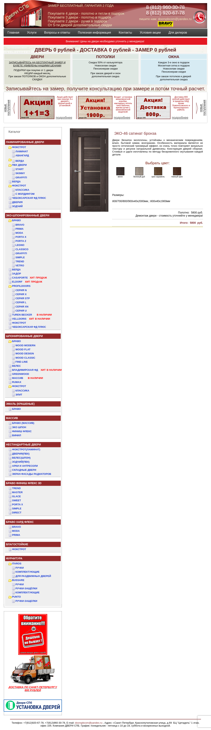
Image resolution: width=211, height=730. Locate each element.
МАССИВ (27, 378)
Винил (16, 435)
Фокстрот (19, 322)
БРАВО (16, 220)
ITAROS (16, 563)
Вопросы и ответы (57, 32)
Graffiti (21, 253)
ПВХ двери (19, 164)
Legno (19, 245)
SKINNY (20, 173)
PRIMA (16, 535)
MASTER (17, 492)
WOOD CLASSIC (25, 357)
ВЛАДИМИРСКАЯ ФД (37, 369)
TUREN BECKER (32, 314)
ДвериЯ (17, 202)
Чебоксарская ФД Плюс (29, 326)
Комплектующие (27, 571)
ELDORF (27, 281)
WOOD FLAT (22, 349)
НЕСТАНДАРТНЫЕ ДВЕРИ (23, 444)
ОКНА (173, 57)
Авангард (22, 155)
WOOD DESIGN (24, 353)
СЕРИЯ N (21, 290)
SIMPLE (16, 508)
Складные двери (24, 469)
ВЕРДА (19, 160)
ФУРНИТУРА (14, 558)
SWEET (16, 500)
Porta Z (20, 241)
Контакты (125, 32)
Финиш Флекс (22, 431)
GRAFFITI (21, 177)
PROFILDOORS (21, 286)
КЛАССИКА (22, 189)
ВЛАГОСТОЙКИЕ (17, 544)
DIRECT (16, 512)
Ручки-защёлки (26, 588)
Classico (21, 249)
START (19, 169)
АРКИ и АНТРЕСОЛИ (25, 465)
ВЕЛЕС (16, 365)
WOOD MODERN (25, 345)
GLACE (16, 496)
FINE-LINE (21, 361)
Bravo (19, 224)
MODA (16, 530)
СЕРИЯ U (21, 310)
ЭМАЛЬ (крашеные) (20, 403)
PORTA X (17, 504)
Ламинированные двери (25, 142)
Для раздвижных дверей (33, 576)
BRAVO (16, 526)
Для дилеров (177, 32)
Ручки (19, 567)
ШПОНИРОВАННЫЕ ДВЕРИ (24, 336)
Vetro (19, 265)
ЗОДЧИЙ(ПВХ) (21, 461)
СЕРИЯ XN (21, 306)
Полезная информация (94, 32)
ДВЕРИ (37, 57)
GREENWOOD (20, 374)
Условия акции (150, 32)
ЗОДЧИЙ (17, 206)
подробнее (64, 117)
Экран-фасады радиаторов (31, 474)
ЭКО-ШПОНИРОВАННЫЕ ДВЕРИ (27, 215)
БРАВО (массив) (23, 423)
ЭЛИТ (18, 394)
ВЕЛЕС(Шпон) (21, 457)
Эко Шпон (19, 427)
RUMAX (16, 382)
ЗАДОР (16, 273)
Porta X (20, 236)
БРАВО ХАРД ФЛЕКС (20, 521)
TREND (16, 488)
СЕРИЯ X (21, 294)
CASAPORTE (29, 277)
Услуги (31, 32)
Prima (19, 228)
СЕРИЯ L (20, 302)
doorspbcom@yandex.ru (88, 722)
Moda (19, 232)
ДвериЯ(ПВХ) (21, 453)
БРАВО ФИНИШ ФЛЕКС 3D (23, 483)
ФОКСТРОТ (19, 147)
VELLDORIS (31, 318)
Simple (20, 257)
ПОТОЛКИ (105, 57)
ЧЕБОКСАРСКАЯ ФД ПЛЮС (29, 197)
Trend (19, 261)
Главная (13, 32)
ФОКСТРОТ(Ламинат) (26, 449)
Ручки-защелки (26, 601)
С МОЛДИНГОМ (25, 193)
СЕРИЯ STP (22, 298)
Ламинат (21, 151)
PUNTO (16, 596)
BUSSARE (18, 580)
